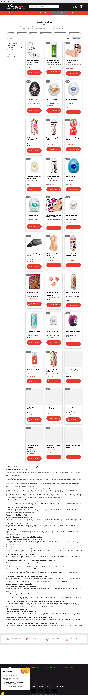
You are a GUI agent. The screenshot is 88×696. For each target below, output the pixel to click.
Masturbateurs (33, 33)
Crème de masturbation (45, 33)
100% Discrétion (48, 669)
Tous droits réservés (67, 686)
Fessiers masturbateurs (60, 33)
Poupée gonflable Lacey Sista (32, 293)
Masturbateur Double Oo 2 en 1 (73, 446)
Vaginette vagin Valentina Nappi (71, 254)
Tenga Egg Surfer (32, 215)
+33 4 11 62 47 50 (70, 672)
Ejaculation (10, 47)
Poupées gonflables (21, 33)
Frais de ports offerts (50, 672)
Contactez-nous (48, 676)
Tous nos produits (13, 43)
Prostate (9, 54)
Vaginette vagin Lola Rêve (53, 138)
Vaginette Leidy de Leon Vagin (33, 138)
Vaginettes (11, 33)
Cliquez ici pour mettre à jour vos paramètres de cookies (44, 695)
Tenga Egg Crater (71, 215)
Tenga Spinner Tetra (33, 331)
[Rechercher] (44, 6)
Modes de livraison (49, 670)
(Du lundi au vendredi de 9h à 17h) (73, 673)
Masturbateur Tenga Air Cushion (33, 446)
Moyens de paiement (50, 673)
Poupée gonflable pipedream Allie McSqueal (52, 294)
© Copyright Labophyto (52, 686)
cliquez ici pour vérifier (55, 663)
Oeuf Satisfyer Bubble (73, 331)
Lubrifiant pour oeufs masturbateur (34, 177)
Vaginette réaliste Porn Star (72, 61)
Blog (46, 678)
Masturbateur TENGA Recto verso (53, 446)
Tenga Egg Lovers (32, 99)
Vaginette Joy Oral (33, 370)
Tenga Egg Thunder (72, 407)
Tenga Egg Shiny (51, 99)
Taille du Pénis (11, 49)
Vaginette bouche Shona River (52, 370)
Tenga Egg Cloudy (52, 331)
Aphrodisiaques (11, 45)
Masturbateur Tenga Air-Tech (72, 138)
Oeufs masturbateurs (74, 33)
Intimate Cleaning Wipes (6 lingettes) (33, 61)
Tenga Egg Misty (71, 99)
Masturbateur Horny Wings (33, 254)
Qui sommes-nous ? (49, 675)
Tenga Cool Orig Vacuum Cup (51, 407)
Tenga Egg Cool (71, 176)
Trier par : (68, 38)
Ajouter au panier (34, 72)
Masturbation (10, 52)
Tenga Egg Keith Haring (32, 407)
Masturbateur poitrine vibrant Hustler (53, 215)
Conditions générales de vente (36, 686)
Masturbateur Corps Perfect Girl (52, 254)
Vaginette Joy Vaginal (73, 370)
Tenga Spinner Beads (72, 292)
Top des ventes (11, 56)
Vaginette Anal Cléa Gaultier (52, 177)
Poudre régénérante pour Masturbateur (52, 61)
